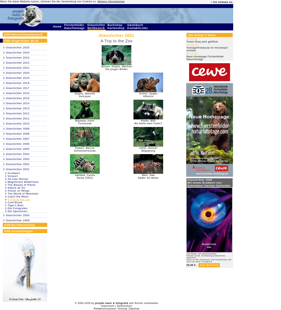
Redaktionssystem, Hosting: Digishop (117, 308)
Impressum (107, 306)
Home (57, 26)
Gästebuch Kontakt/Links (138, 26)
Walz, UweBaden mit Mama (148, 176)
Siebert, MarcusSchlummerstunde (85, 149)
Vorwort (13, 176)
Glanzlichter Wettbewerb (96, 26)
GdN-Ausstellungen (18, 231)
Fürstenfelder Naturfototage (75, 26)
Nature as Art (16, 187)
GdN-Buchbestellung (19, 225)
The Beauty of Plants (22, 184)
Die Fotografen (18, 208)
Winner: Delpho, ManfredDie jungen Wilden (116, 68)
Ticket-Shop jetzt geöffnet (202, 41)
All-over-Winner (18, 179)
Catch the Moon (18, 196)
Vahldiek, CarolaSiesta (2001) (85, 176)
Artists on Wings (18, 190)
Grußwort (14, 173)
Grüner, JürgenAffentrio (148, 95)
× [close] (211, 2)
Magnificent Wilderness (23, 181)
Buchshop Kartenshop (117, 26)
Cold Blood (15, 202)
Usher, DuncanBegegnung (148, 149)
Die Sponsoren (17, 211)
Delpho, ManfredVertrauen (85, 95)
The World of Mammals (23, 193)
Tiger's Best (15, 205)
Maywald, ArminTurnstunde (85, 122)
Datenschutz (124, 306)
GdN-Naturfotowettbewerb (23, 34)
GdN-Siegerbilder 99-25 (21, 40)
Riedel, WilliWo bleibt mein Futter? (148, 122)
